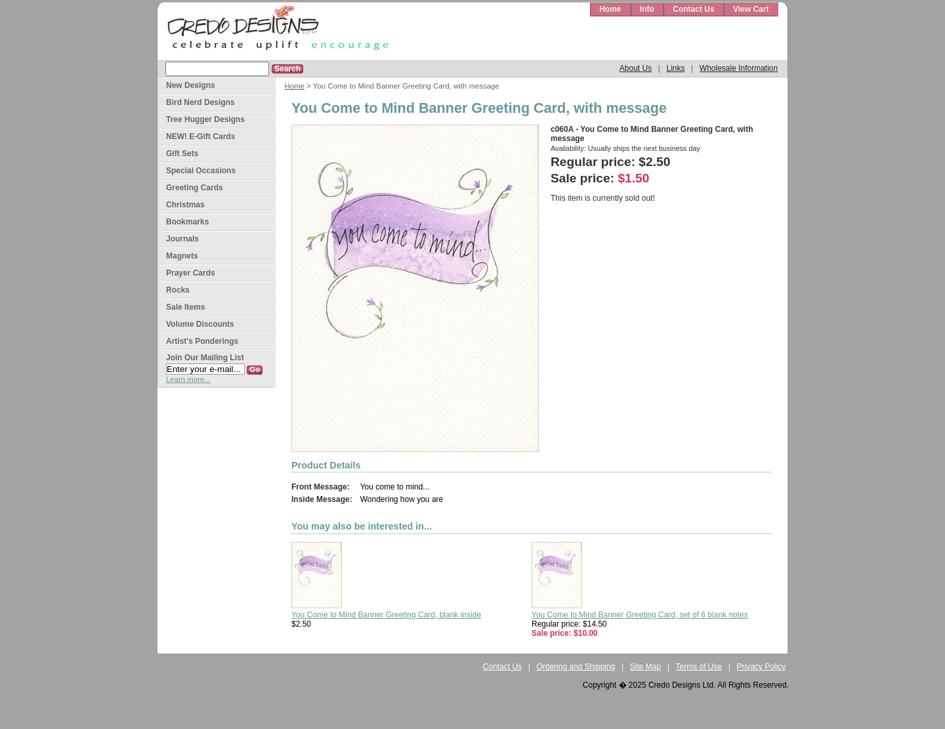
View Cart (750, 9)
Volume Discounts (200, 324)
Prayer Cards (190, 273)
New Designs (190, 85)
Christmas (185, 204)
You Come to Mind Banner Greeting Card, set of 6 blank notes (640, 614)
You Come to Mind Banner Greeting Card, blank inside (386, 614)
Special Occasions (201, 170)
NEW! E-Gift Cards (200, 136)
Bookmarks (187, 221)
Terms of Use (699, 666)
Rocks (178, 290)
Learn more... (188, 379)
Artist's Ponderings (202, 341)
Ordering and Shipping (575, 666)
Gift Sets (182, 153)
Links (675, 68)
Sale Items (185, 307)
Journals (182, 238)
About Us (636, 68)
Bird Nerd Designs (200, 102)
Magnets (182, 255)
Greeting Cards (194, 187)
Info (647, 9)
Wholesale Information (739, 68)
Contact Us (693, 9)
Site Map (645, 666)
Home (610, 9)
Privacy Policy (761, 666)
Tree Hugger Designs (205, 119)
